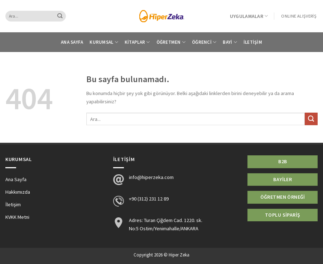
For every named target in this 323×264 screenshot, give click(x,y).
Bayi (230, 42)
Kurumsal (104, 42)
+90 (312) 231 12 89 (149, 198)
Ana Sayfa (72, 42)
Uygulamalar (249, 16)
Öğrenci (204, 42)
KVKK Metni (17, 217)
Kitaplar (137, 42)
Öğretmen (171, 42)
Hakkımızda (17, 192)
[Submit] (60, 16)
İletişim (253, 42)
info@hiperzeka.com (151, 177)
